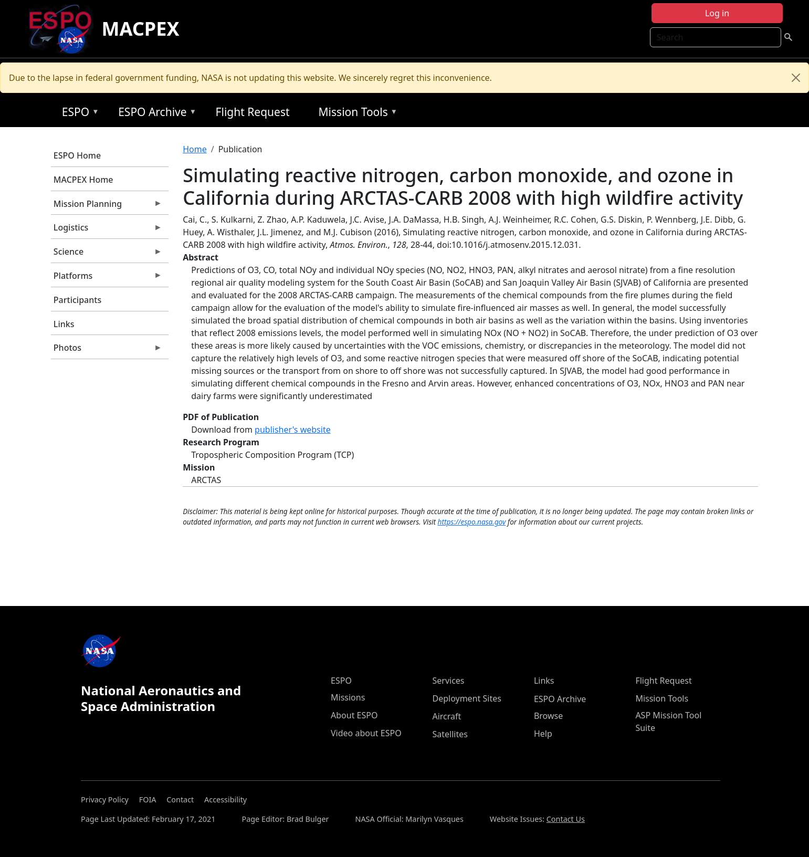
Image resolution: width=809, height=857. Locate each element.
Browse (548, 716)
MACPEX (141, 28)
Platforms (106, 278)
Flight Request (253, 111)
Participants (77, 300)
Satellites (449, 734)
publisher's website (293, 429)
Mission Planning (106, 206)
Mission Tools (355, 113)
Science (106, 254)
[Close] (795, 77)
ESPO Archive (154, 113)
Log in (717, 13)
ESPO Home (77, 155)
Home (195, 149)
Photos (106, 350)
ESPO (78, 113)
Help (543, 733)
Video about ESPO (366, 733)
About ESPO (354, 715)
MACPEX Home (83, 179)
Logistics (106, 230)
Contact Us (566, 819)
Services (448, 680)
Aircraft (446, 716)
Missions (348, 697)
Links (64, 324)
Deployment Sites (466, 698)
